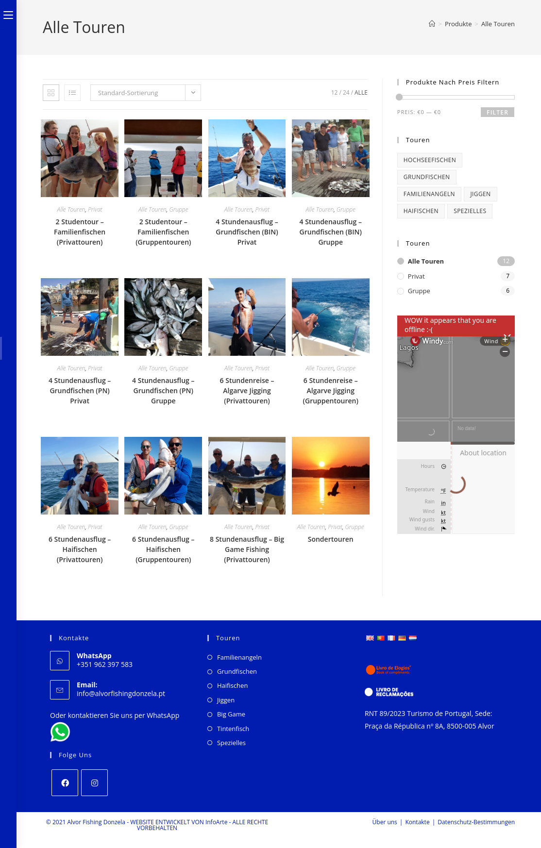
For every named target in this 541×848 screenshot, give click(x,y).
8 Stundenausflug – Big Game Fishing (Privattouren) (247, 549)
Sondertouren (331, 539)
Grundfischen (237, 671)
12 (334, 92)
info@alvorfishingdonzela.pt (121, 693)
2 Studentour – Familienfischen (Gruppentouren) (163, 232)
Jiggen (226, 700)
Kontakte (417, 822)
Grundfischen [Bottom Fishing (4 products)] (427, 177)
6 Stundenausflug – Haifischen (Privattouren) (80, 549)
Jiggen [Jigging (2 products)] (480, 194)
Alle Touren (498, 23)
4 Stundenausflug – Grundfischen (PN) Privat (80, 390)
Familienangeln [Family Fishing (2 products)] (429, 194)
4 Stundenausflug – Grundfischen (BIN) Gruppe (330, 232)
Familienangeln (239, 657)
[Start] (432, 23)
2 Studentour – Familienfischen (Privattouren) (79, 232)
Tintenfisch (233, 728)
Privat (95, 209)
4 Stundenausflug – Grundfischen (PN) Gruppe (163, 390)
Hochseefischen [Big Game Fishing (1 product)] (430, 160)
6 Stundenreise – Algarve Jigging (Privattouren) (247, 390)
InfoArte (216, 822)
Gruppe (178, 209)
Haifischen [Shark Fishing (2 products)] (421, 211)
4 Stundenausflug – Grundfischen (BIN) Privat (247, 232)
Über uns (384, 822)
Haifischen (232, 685)
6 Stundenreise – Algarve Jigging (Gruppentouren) (330, 390)
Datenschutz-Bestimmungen (476, 822)
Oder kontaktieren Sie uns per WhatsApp (114, 715)
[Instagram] (94, 782)
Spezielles (231, 742)
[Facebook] (64, 782)
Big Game (231, 714)
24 (346, 92)
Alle (361, 92)
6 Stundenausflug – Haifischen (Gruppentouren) (163, 549)
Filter (497, 112)
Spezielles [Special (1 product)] (470, 211)
